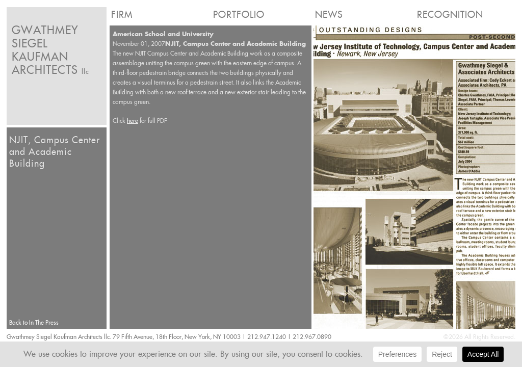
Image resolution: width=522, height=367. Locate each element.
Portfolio (239, 14)
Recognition (450, 14)
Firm (122, 14)
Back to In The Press (34, 322)
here (132, 120)
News (329, 14)
